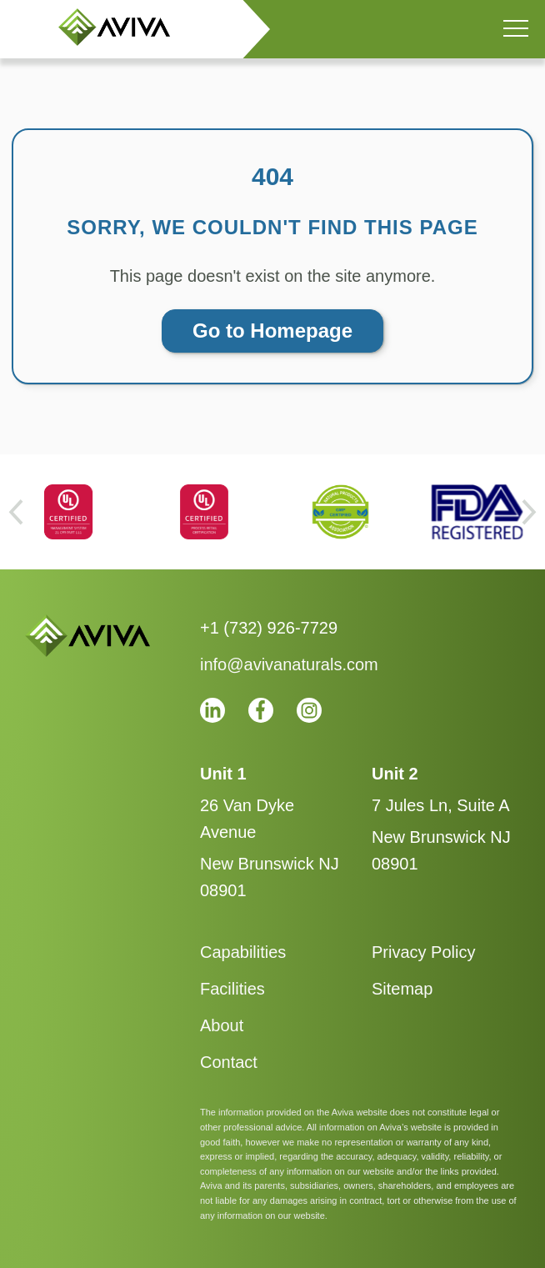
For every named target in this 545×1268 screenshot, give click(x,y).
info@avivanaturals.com (289, 664)
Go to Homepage (272, 330)
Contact (229, 1062)
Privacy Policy (423, 952)
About (221, 1025)
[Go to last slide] (15, 512)
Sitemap (402, 989)
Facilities (232, 989)
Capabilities (243, 952)
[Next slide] (529, 512)
